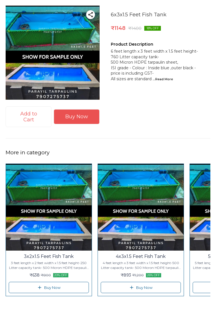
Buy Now (76, 116)
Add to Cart (28, 117)
